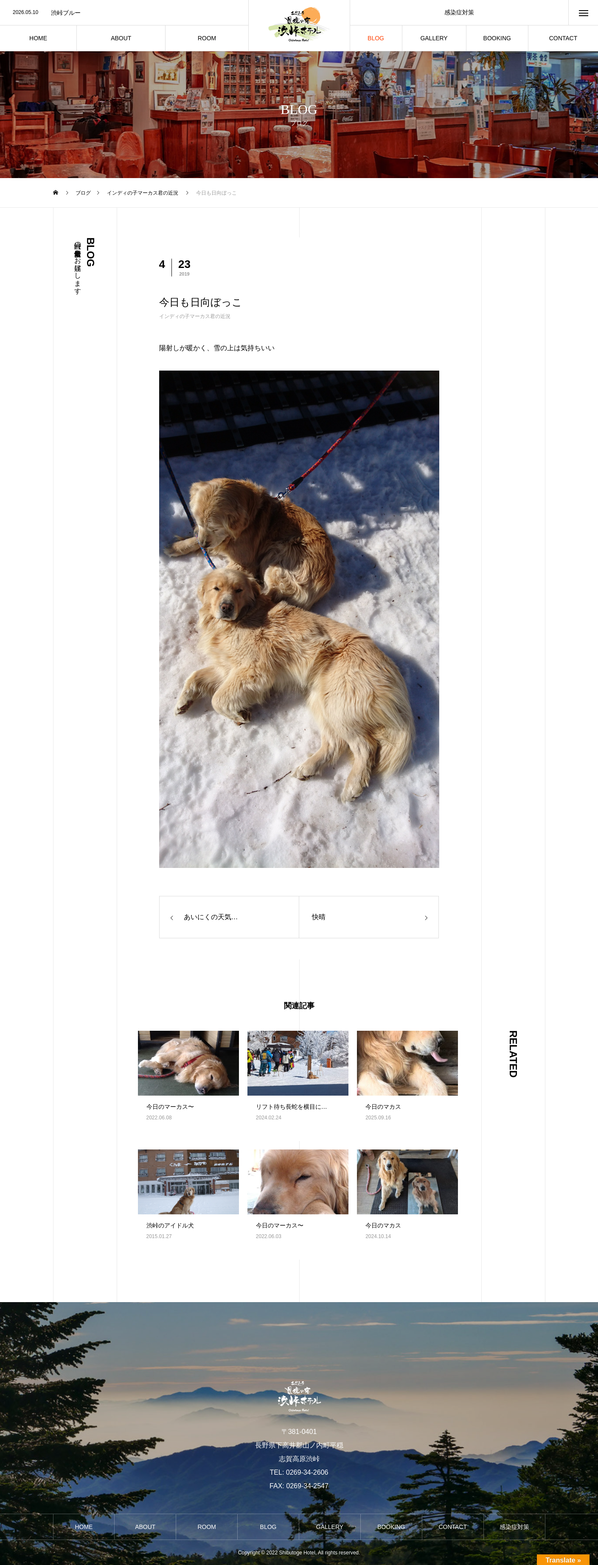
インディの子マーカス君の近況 (194, 316)
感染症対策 (459, 12)
